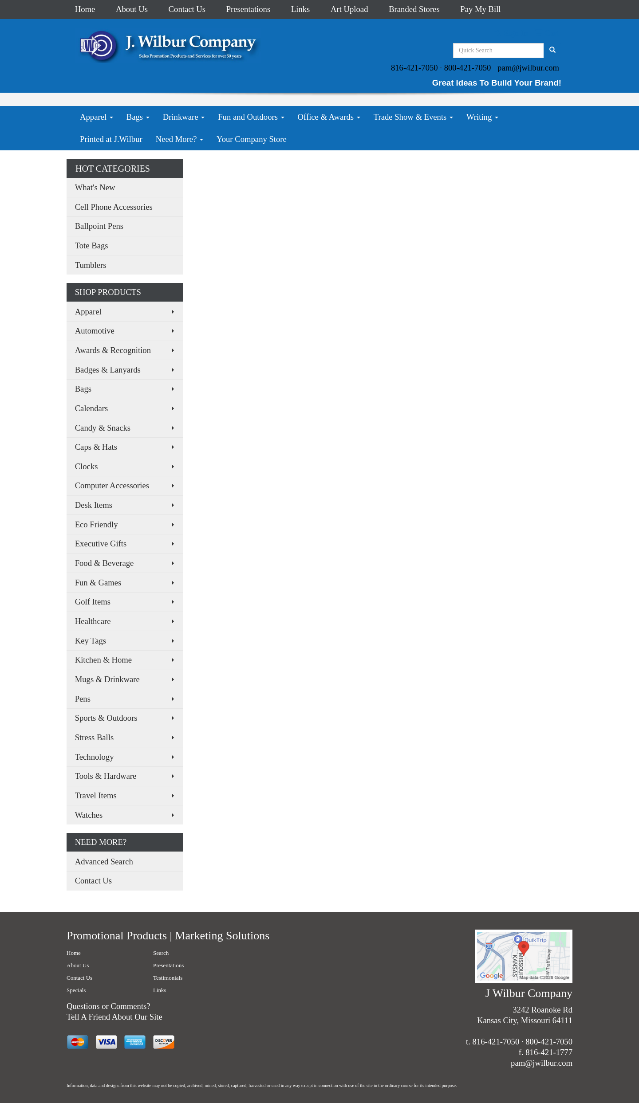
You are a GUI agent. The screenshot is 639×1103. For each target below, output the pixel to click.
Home (85, 9)
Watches (89, 815)
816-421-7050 (414, 67)
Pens (83, 698)
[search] (552, 50)
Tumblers (90, 265)
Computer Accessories (112, 485)
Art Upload (349, 9)
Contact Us (187, 9)
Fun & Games (98, 582)
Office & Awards (329, 117)
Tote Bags (91, 245)
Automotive (94, 330)
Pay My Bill (480, 9)
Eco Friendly (96, 524)
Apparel (96, 117)
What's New (95, 187)
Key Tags (90, 640)
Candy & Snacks (102, 427)
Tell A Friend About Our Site (114, 1016)
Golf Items (92, 601)
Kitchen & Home (103, 659)
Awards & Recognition (113, 350)
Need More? (179, 139)
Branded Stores (414, 9)
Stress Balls (94, 737)
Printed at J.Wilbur (111, 139)
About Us (132, 9)
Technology (94, 757)
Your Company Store (252, 139)
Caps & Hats (96, 446)
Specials (76, 990)
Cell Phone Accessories (114, 207)
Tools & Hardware (106, 776)
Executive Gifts (101, 543)
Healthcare (93, 621)
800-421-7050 (467, 67)
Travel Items (96, 795)
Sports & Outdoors (106, 717)
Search (161, 953)
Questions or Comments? (108, 1006)
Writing (482, 117)
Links (300, 9)
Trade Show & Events (413, 117)
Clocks (86, 466)
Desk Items (93, 505)
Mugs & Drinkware (107, 679)
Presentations (248, 9)
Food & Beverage (104, 563)
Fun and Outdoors (251, 117)
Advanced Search (104, 861)
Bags (138, 117)
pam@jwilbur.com (528, 67)
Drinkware (184, 117)
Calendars (91, 408)
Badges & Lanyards (108, 369)
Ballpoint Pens (99, 226)
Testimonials (167, 977)
